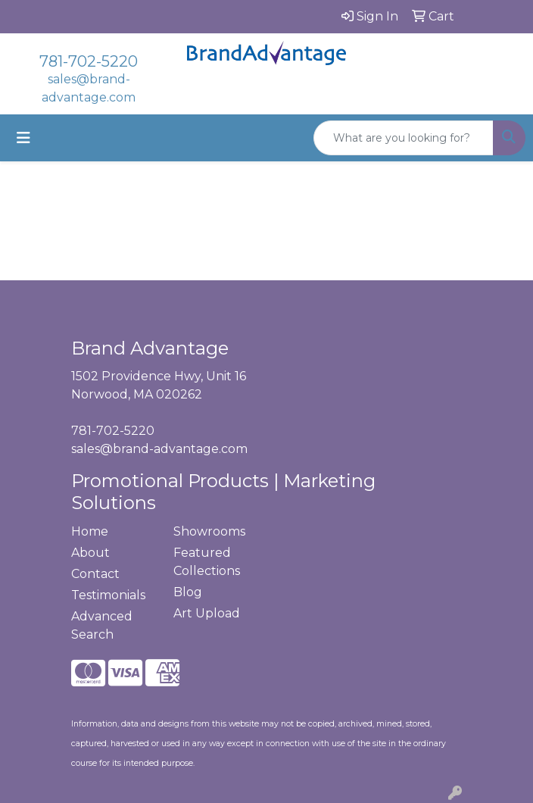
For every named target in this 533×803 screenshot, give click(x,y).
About (90, 552)
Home (89, 531)
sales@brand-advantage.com (159, 449)
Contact (95, 574)
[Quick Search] (403, 137)
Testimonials (108, 595)
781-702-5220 (88, 61)
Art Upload (206, 613)
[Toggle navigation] (23, 137)
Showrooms (209, 531)
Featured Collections (206, 561)
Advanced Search (101, 625)
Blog (187, 592)
